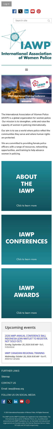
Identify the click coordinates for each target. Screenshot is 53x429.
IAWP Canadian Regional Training (25, 353)
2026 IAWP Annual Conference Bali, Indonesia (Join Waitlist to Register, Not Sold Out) (26, 338)
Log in (6, 3)
